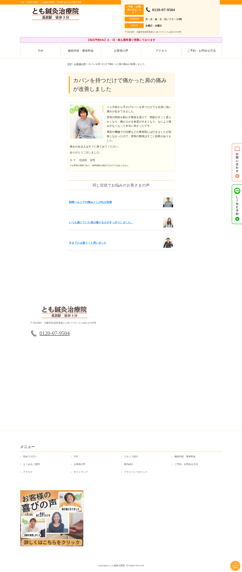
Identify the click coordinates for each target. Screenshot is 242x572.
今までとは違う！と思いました (88, 242)
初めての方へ (30, 458)
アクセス (161, 50)
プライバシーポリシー (136, 473)
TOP (40, 50)
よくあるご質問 (31, 465)
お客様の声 (121, 50)
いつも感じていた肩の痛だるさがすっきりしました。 (101, 222)
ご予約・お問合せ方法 (201, 50)
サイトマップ (81, 473)
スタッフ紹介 (131, 458)
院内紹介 (128, 465)
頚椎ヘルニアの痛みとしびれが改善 (90, 202)
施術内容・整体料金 (81, 50)
